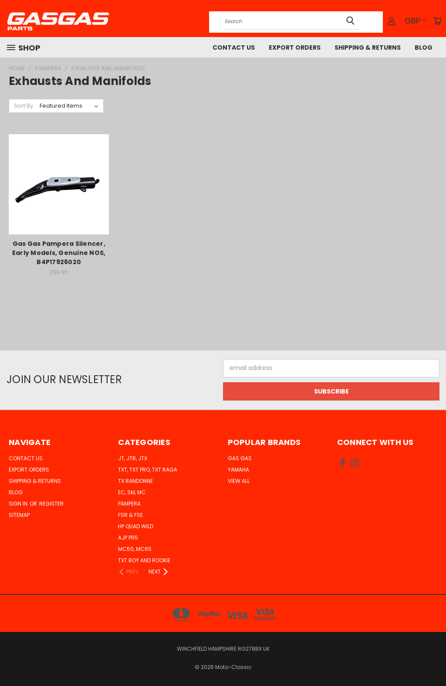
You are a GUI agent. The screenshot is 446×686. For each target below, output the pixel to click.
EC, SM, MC (132, 492)
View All (239, 481)
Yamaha (238, 469)
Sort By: (24, 106)
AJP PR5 (128, 537)
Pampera (129, 503)
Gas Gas (240, 458)
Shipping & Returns (367, 47)
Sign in (19, 503)
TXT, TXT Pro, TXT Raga (147, 469)
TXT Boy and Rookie (144, 560)
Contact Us (234, 47)
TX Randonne (135, 481)
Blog (423, 47)
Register (51, 503)
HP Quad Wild (135, 526)
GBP (415, 20)
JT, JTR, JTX (132, 458)
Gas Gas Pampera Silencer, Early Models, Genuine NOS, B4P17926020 (59, 252)
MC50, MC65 (135, 549)
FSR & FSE (130, 515)
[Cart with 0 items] (437, 21)
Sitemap (19, 515)
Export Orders (295, 47)
